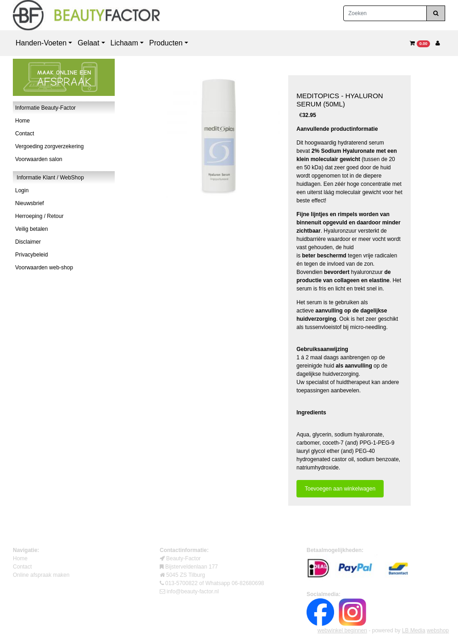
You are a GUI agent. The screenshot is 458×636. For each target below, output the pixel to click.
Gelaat (88, 43)
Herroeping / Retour (39, 216)
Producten (166, 43)
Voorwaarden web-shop (44, 267)
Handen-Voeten (41, 43)
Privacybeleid (31, 254)
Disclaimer (28, 242)
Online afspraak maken (41, 575)
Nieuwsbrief (29, 203)
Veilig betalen (31, 229)
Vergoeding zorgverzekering (49, 146)
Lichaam (124, 43)
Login (21, 190)
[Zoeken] (385, 13)
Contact (24, 133)
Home (22, 120)
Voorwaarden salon (38, 159)
